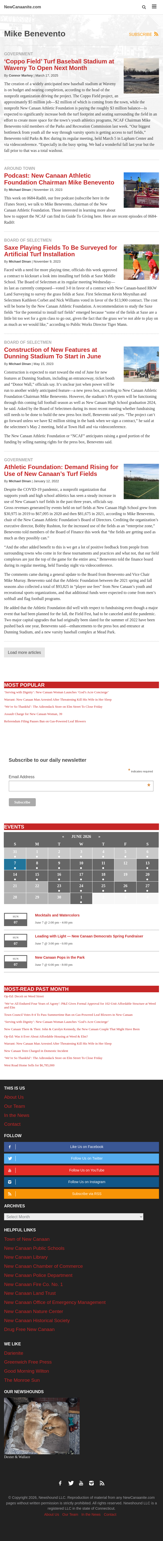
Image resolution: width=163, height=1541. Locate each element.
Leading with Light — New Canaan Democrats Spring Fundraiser (89, 936)
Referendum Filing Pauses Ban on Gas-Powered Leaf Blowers (45, 721)
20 (147, 874)
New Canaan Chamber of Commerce (43, 1266)
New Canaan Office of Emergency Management (55, 1302)
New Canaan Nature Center (33, 1311)
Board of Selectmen (27, 240)
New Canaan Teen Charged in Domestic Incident (36, 1051)
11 (103, 863)
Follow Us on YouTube (55, 1170)
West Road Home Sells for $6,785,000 (29, 1065)
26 (125, 886)
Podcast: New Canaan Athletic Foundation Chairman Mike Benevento (59, 179)
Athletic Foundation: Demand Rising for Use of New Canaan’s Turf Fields (61, 470)
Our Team (14, 1106)
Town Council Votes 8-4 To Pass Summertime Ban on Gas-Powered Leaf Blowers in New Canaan (68, 1015)
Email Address (79, 777)
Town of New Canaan (27, 1239)
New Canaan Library (26, 1257)
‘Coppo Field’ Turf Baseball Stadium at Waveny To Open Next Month (59, 64)
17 (81, 874)
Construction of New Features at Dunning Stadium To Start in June (52, 353)
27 (147, 886)
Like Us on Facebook (54, 1146)
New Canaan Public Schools (34, 1248)
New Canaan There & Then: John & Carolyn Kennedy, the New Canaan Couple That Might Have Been (72, 1029)
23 (59, 886)
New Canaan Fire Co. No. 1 (33, 1284)
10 (81, 863)
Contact (12, 1124)
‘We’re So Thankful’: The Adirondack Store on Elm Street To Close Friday (53, 706)
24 (81, 886)
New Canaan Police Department (38, 1275)
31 (15, 851)
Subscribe (144, 34)
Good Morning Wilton (26, 1371)
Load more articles (24, 652)
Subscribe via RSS (54, 1194)
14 (15, 874)
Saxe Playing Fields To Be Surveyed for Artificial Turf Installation (60, 251)
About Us (14, 1097)
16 (59, 874)
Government (18, 54)
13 (147, 863)
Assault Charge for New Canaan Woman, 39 (33, 714)
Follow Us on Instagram (55, 1182)
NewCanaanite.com (22, 7)
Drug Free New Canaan (29, 1329)
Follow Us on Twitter (54, 1158)
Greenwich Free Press (28, 1362)
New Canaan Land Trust (30, 1293)
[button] (144, 7)
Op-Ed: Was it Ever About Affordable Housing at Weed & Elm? (46, 1036)
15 (37, 874)
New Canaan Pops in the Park (60, 957)
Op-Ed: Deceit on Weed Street (24, 996)
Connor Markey (21, 75)
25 (103, 886)
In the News (16, 1115)
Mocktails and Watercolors (57, 915)
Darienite (13, 1353)
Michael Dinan (20, 190)
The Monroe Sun (22, 1380)
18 (103, 874)
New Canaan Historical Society (37, 1320)
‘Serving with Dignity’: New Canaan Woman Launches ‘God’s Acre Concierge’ (56, 692)
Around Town (19, 168)
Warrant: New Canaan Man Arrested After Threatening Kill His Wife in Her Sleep (58, 699)
